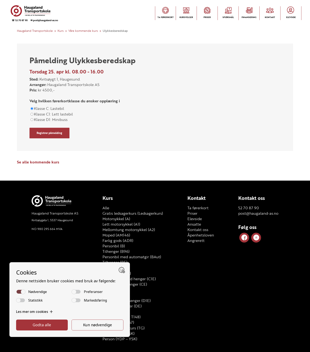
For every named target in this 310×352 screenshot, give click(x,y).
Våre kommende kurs (83, 30)
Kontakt (196, 198)
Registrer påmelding (49, 133)
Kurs (61, 30)
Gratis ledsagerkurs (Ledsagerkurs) (132, 213)
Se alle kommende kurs (38, 162)
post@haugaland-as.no (258, 213)
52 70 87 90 (248, 208)
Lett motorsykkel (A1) (121, 224)
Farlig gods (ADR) (117, 240)
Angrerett (196, 240)
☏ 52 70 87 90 (20, 20)
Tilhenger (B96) (115, 251)
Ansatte (194, 224)
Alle (105, 208)
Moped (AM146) (116, 235)
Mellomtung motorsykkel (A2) (128, 229)
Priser (192, 213)
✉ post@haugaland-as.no (44, 20)
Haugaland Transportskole (35, 30)
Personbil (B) (113, 246)
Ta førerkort (198, 208)
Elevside (194, 218)
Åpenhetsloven (200, 235)
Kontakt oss (197, 229)
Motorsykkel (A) (116, 218)
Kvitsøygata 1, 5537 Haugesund (52, 220)
